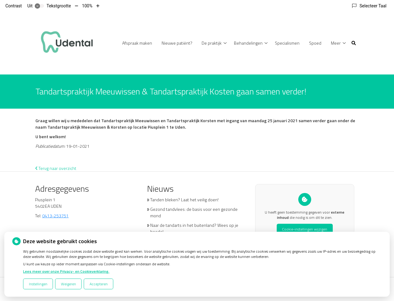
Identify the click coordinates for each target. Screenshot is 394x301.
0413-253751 (55, 215)
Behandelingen (248, 43)
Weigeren (68, 284)
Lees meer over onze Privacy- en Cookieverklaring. (66, 271)
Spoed (315, 43)
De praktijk (212, 43)
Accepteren (99, 284)
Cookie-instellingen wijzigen (304, 229)
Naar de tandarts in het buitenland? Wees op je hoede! (194, 228)
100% (87, 5)
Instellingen (38, 284)
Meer (336, 43)
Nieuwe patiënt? (177, 43)
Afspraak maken (137, 43)
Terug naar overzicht (55, 168)
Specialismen (287, 43)
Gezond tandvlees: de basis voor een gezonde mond (194, 212)
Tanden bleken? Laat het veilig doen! (184, 199)
